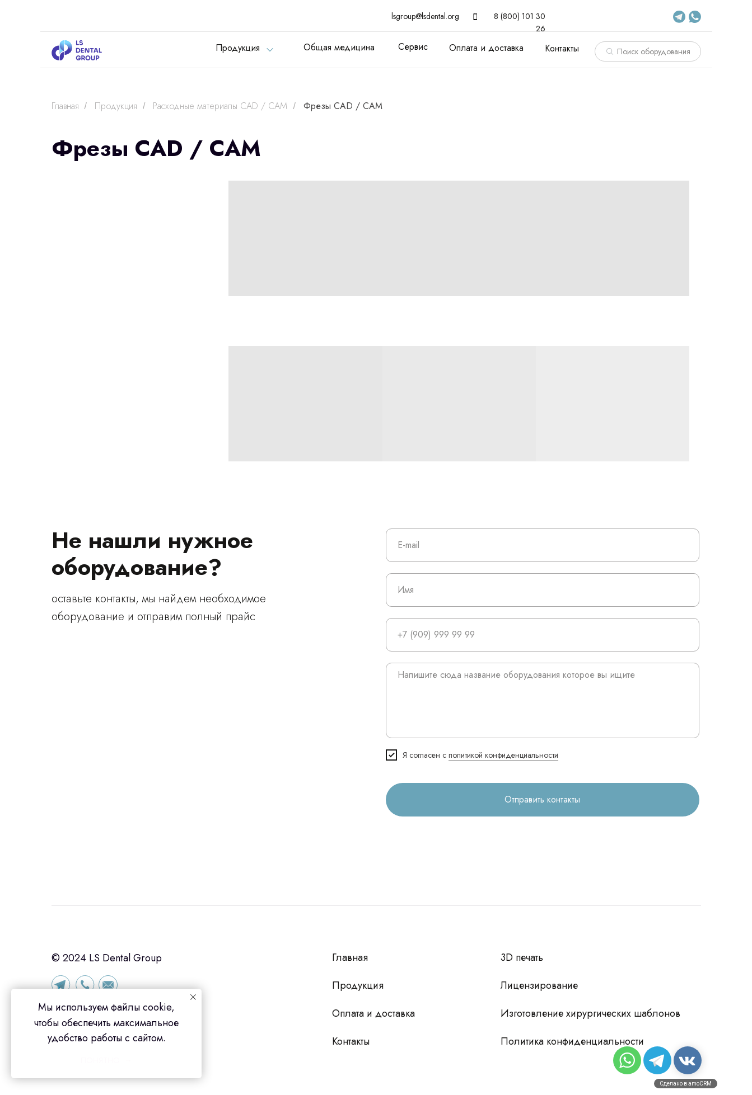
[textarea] (542, 700)
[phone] (542, 635)
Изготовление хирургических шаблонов (590, 1013)
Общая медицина (339, 47)
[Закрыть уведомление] (193, 997)
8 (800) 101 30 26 (519, 22)
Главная (65, 106)
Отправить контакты (542, 799)
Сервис (413, 46)
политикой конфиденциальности (503, 755)
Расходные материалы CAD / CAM (220, 106)
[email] (542, 545)
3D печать (522, 957)
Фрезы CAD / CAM (342, 106)
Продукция (238, 47)
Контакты (562, 48)
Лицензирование (539, 985)
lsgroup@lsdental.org (425, 16)
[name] (542, 590)
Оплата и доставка (486, 47)
